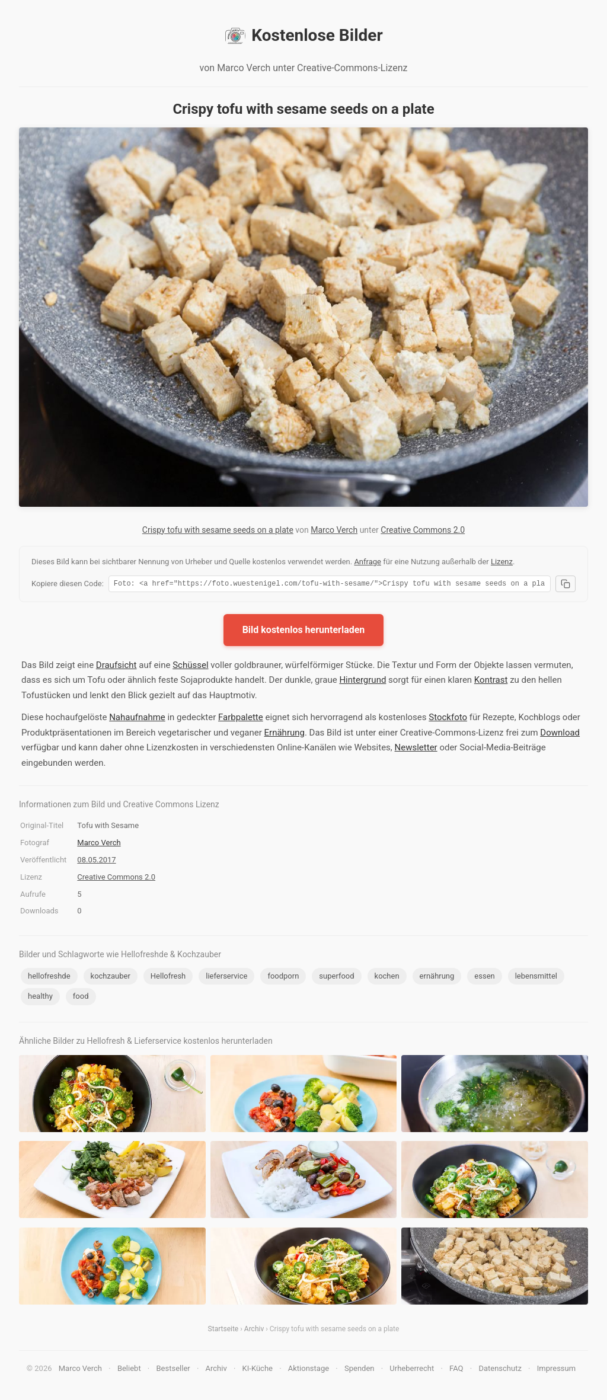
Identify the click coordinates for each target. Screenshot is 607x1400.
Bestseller (173, 1370)
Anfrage (367, 561)
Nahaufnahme (137, 719)
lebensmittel (536, 977)
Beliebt (129, 1370)
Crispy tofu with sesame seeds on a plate (217, 530)
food (81, 997)
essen (484, 977)
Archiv (254, 1331)
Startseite (223, 1331)
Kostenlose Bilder (303, 35)
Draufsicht (116, 666)
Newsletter (416, 749)
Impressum (556, 1370)
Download (560, 734)
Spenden (359, 1370)
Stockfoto (448, 719)
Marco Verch (334, 530)
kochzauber (110, 977)
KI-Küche (257, 1370)
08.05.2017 (96, 861)
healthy (40, 997)
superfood (336, 977)
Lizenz (502, 561)
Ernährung (284, 734)
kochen (387, 977)
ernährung (437, 977)
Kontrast (491, 681)
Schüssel (190, 666)
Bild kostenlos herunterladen (303, 631)
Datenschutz (499, 1370)
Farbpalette (240, 719)
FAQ (456, 1370)
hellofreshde (49, 977)
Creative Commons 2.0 (423, 530)
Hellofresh (168, 977)
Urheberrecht (411, 1370)
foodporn (283, 977)
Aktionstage (308, 1370)
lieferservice (226, 977)
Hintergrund (362, 681)
